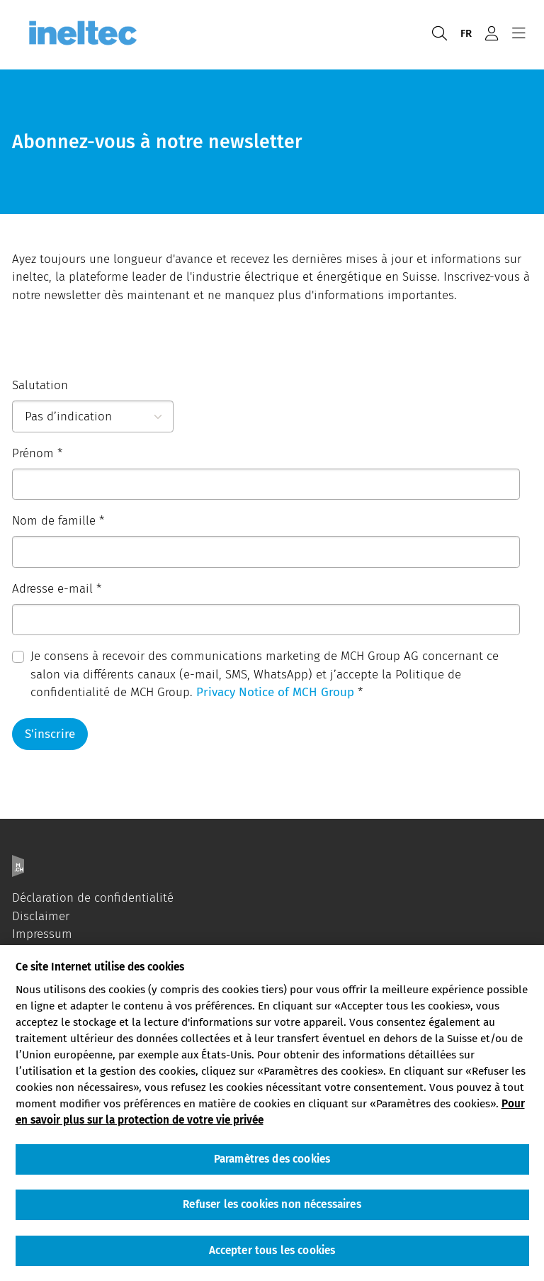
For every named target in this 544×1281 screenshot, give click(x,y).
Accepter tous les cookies (272, 1250)
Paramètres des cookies (272, 1159)
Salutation (40, 385)
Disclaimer (40, 916)
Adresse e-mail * (56, 588)
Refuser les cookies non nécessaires (272, 1204)
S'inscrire (50, 734)
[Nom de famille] (266, 552)
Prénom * (37, 453)
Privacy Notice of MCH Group (275, 692)
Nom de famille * (58, 520)
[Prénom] (266, 484)
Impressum (42, 934)
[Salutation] (93, 416)
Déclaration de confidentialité (93, 897)
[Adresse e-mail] (266, 620)
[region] (272, 1113)
